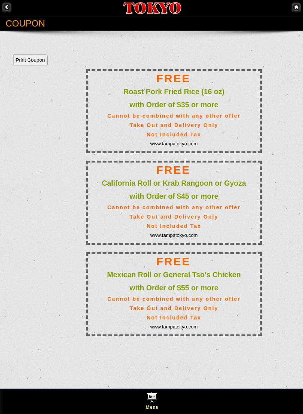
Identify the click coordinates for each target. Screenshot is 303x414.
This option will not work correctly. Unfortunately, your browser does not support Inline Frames (148, 215)
